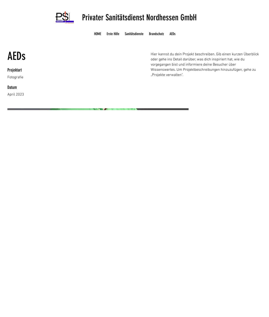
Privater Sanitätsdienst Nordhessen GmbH (139, 17)
